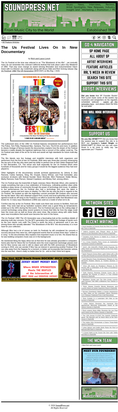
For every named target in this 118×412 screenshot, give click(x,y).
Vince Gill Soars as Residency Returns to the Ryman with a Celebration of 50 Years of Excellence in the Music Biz (99, 267)
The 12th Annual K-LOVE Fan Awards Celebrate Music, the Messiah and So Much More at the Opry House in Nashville (99, 317)
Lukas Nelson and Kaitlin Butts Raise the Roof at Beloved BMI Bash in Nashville (99, 328)
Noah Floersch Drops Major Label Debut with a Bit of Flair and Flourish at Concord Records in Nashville (99, 254)
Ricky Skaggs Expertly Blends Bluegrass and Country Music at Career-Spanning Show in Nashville (99, 287)
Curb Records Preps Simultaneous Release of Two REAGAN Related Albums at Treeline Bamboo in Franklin (99, 260)
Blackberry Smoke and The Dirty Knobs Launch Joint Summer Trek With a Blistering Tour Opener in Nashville (99, 281)
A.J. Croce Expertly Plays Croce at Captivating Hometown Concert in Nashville (99, 242)
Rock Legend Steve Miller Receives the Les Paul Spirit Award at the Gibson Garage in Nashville (99, 311)
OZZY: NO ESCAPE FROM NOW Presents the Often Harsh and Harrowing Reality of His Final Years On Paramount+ (99, 248)
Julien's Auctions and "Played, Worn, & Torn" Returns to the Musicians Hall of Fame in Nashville (99, 232)
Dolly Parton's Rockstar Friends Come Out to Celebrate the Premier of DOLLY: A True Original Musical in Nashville (99, 274)
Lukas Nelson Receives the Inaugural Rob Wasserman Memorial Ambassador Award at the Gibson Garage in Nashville (99, 305)
